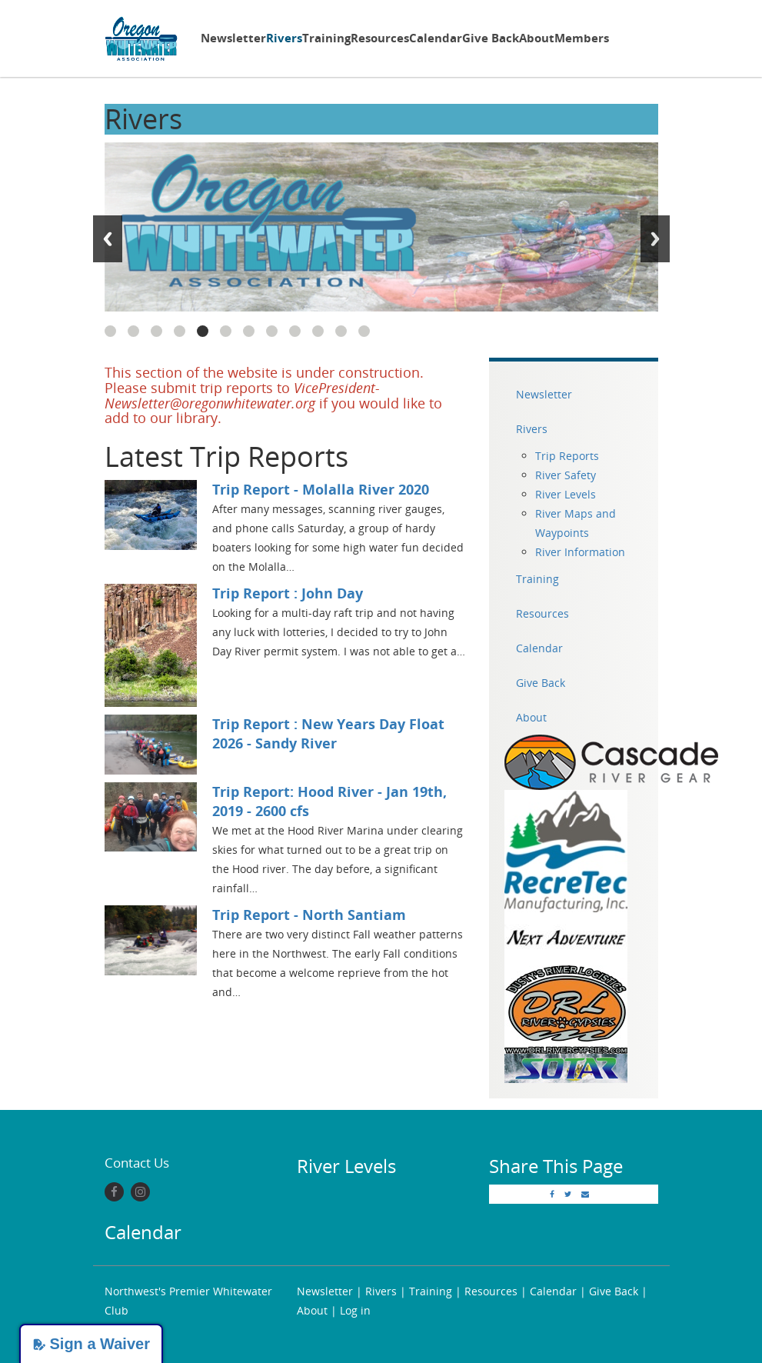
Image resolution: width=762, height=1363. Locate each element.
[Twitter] (567, 1193)
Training (326, 38)
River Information (580, 552)
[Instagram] (140, 1191)
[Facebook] (114, 1191)
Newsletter (233, 38)
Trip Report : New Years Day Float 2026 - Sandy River (328, 733)
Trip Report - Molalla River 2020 (320, 489)
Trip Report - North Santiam (309, 914)
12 (364, 331)
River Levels (565, 494)
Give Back (490, 38)
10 (318, 331)
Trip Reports (567, 455)
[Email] (585, 1193)
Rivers (284, 38)
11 (341, 331)
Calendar (435, 38)
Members (581, 38)
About (536, 38)
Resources (380, 38)
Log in (355, 1310)
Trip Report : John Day (287, 593)
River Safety (565, 475)
